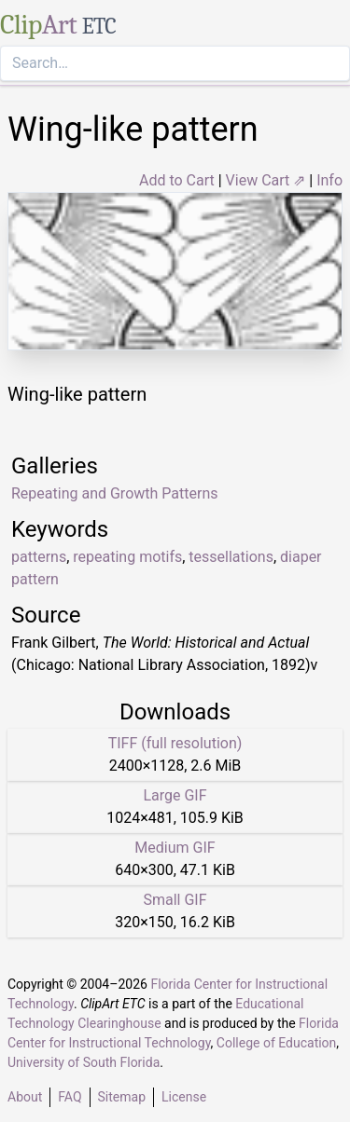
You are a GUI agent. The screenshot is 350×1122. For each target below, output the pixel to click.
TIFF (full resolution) (175, 743)
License (183, 1096)
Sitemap (122, 1096)
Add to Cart (177, 180)
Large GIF (174, 795)
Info (329, 180)
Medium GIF (174, 847)
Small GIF (174, 900)
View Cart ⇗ (266, 180)
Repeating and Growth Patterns (114, 493)
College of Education (277, 1042)
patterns (38, 557)
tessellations (231, 557)
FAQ (69, 1096)
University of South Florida (83, 1062)
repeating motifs (127, 557)
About (24, 1096)
